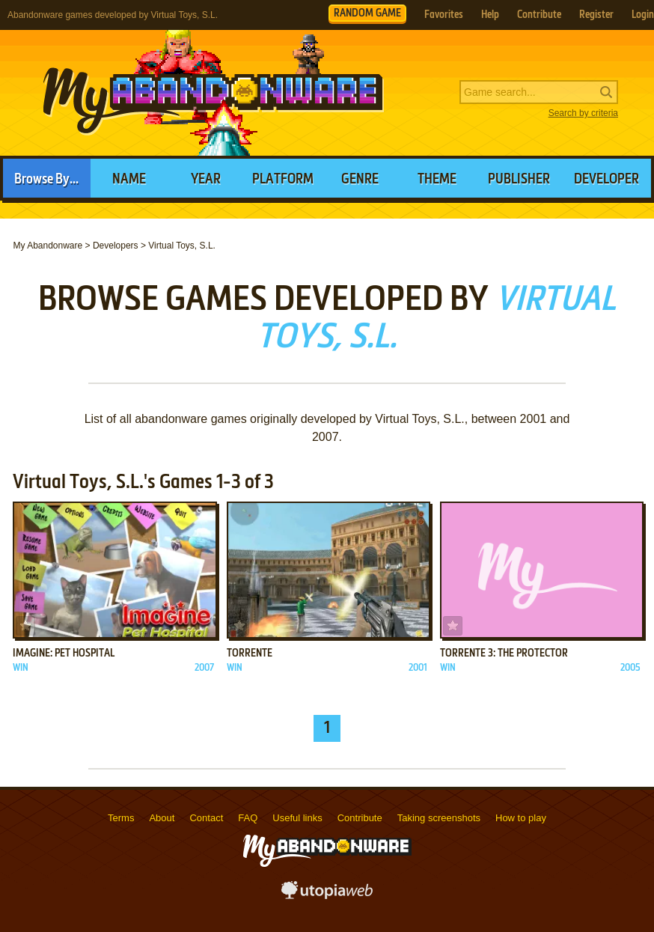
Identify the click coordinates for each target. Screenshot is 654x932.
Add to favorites (25, 625)
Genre (360, 179)
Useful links (297, 817)
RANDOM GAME (367, 13)
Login (643, 15)
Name (129, 179)
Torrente (249, 653)
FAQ (247, 817)
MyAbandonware (213, 93)
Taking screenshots (438, 817)
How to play (520, 817)
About (161, 817)
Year (206, 179)
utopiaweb (327, 894)
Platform (283, 179)
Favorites (443, 15)
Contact (206, 817)
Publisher (519, 179)
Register (596, 15)
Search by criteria (583, 113)
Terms (121, 817)
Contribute (539, 15)
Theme (437, 179)
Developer (606, 179)
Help (490, 15)
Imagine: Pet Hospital (63, 653)
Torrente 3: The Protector (504, 653)
